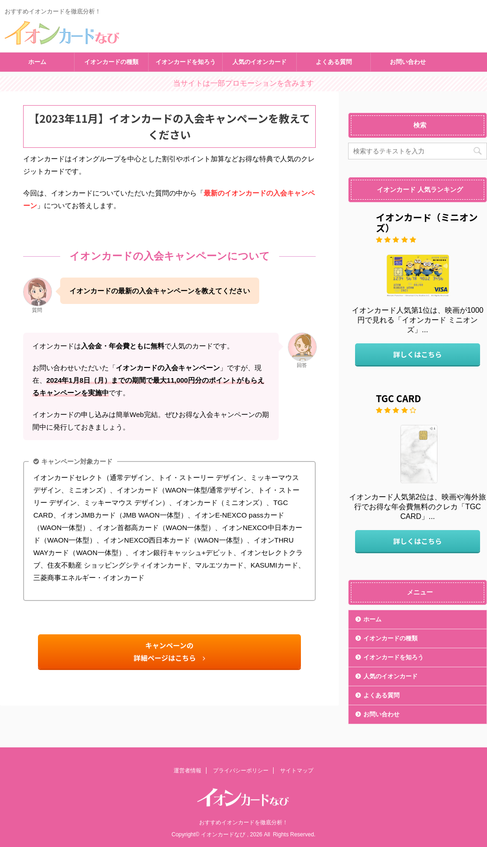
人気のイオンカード (259, 61)
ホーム (37, 61)
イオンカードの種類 (111, 61)
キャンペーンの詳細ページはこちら (170, 651)
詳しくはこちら (417, 354)
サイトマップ (296, 770)
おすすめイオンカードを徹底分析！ (243, 822)
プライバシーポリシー (240, 770)
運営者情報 (187, 770)
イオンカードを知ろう (186, 61)
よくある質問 (334, 61)
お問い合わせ (408, 61)
